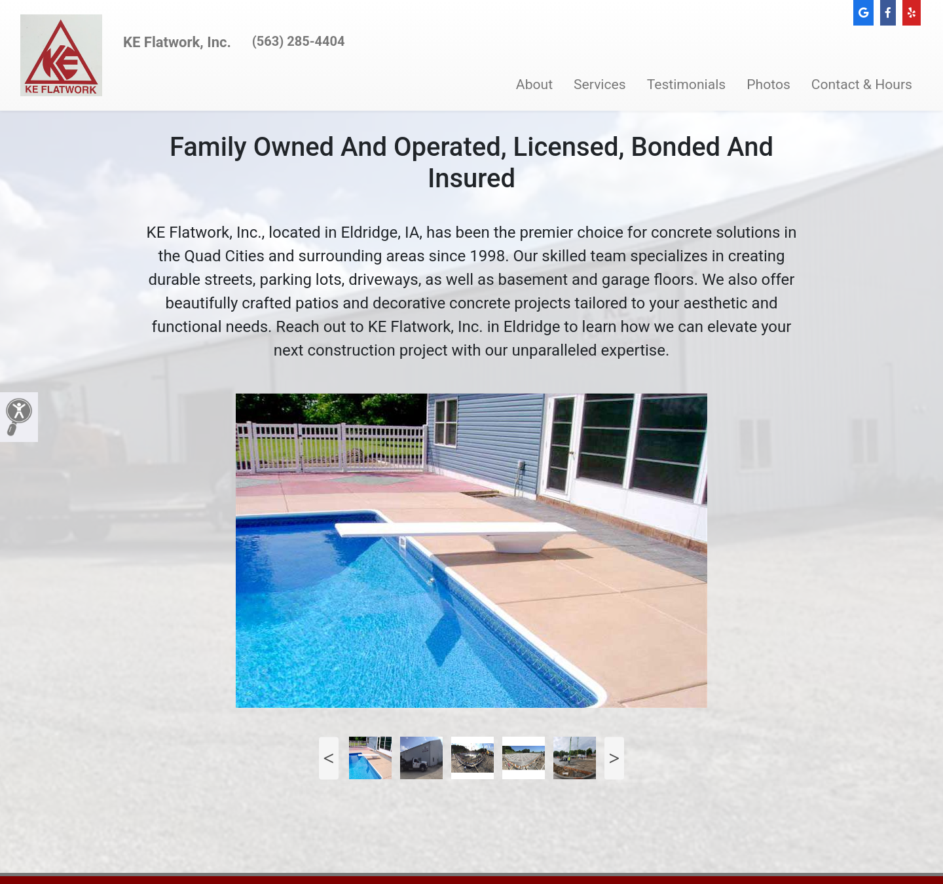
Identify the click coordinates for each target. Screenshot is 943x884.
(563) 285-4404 (298, 41)
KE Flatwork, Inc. (177, 42)
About (534, 84)
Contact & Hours (861, 84)
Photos (768, 84)
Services (600, 84)
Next (614, 758)
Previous (329, 758)
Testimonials (686, 84)
